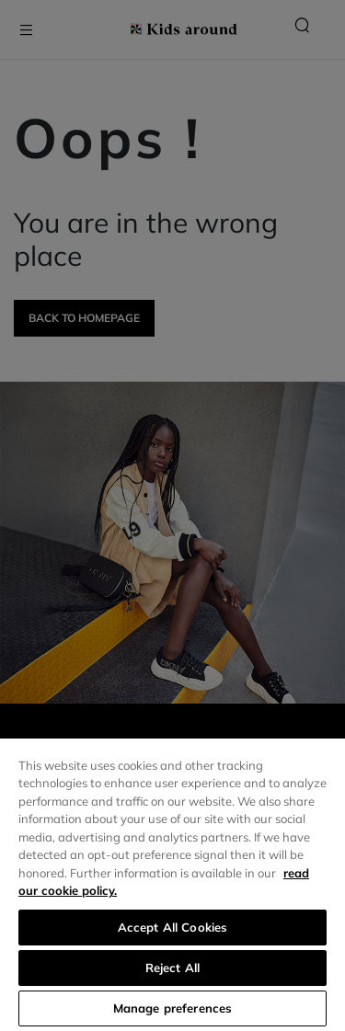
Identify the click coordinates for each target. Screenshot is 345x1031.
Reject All (172, 967)
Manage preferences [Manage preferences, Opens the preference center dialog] (172, 1008)
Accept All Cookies (172, 927)
